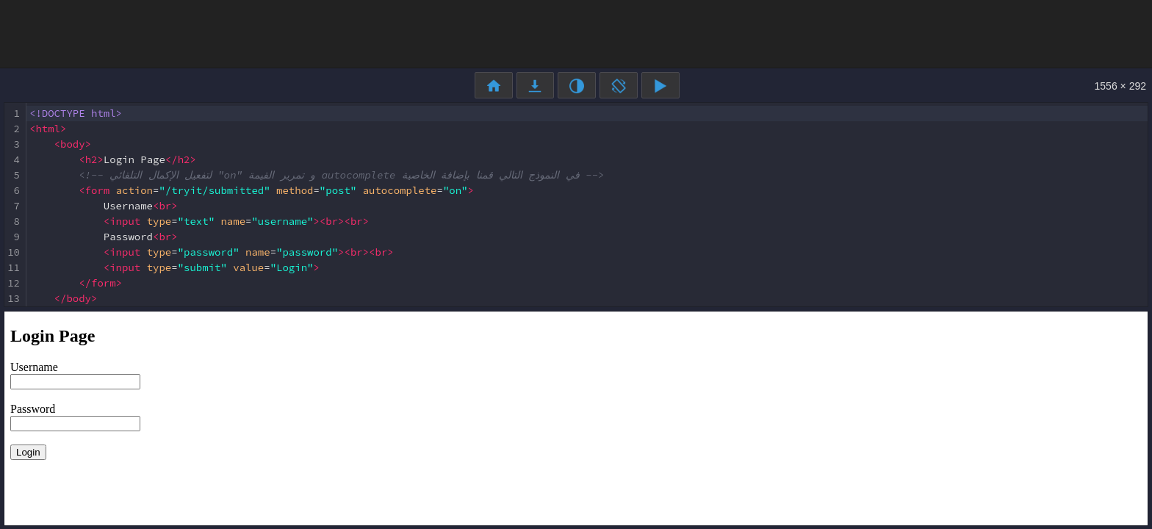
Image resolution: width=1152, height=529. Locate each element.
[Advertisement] (576, 33)
